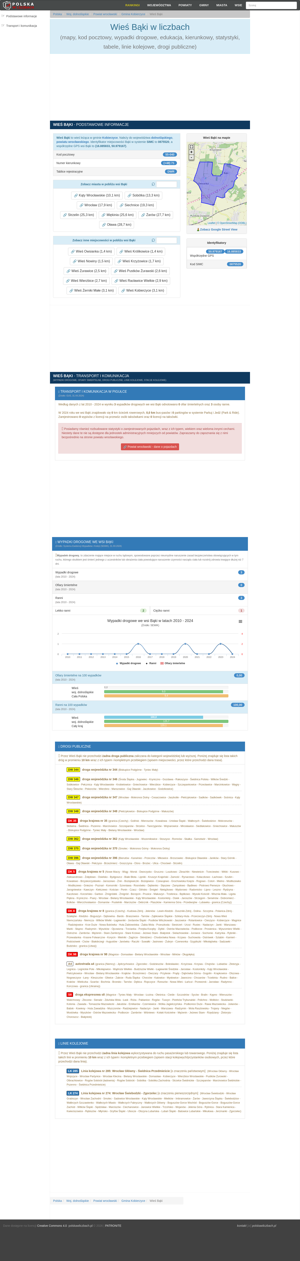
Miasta (221, 5)
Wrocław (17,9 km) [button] (95, 205)
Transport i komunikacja (21, 25)
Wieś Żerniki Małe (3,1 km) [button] (91, 290)
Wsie (238, 5)
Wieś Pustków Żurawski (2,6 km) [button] (140, 271)
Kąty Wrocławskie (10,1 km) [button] (97, 195)
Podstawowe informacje (21, 16)
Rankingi (132, 5)
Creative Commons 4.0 (52, 1225)
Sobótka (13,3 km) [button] (143, 195)
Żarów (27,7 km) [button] (155, 215)
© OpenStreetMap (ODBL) (231, 223)
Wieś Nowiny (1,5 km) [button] (91, 261)
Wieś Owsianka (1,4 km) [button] (91, 251)
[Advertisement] (274, 85)
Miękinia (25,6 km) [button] (117, 215)
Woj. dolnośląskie (77, 14)
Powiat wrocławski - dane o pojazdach (150, 447)
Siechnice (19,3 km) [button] (137, 205)
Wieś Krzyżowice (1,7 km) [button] (139, 261)
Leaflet (211, 223)
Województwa (159, 5)
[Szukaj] (271, 5)
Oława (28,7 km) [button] (116, 225)
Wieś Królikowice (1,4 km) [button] (140, 251)
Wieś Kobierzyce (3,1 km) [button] (142, 290)
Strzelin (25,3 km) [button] (78, 215)
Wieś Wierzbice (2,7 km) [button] (86, 281)
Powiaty (185, 5)
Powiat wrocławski (105, 14)
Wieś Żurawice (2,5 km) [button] (86, 271)
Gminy (204, 5)
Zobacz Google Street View (218, 229)
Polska (57, 14)
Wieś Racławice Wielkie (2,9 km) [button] (140, 281)
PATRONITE (113, 1225)
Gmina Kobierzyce (133, 14)
